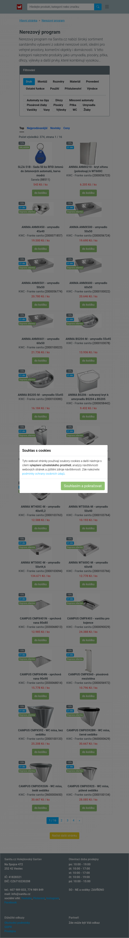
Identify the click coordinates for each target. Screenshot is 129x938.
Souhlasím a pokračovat (84, 486)
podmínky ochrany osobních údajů (44, 473)
